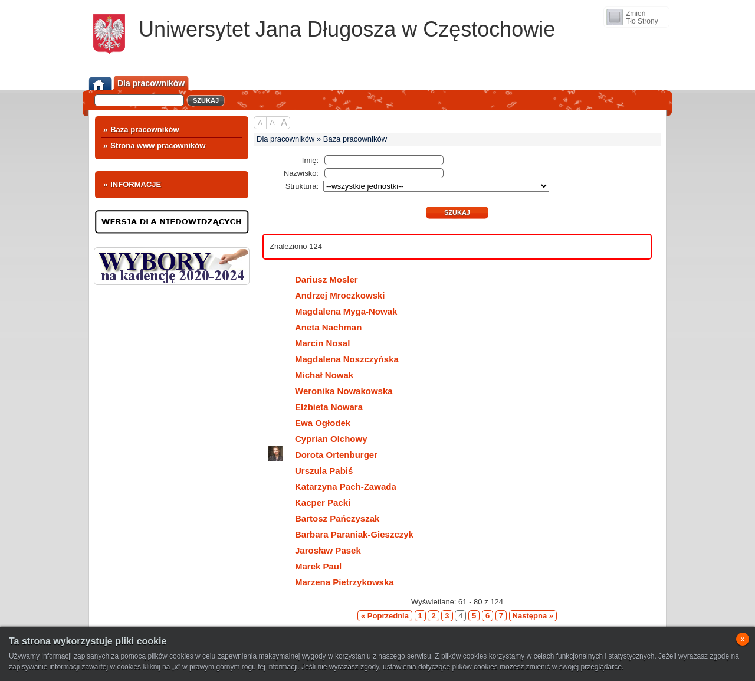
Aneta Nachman (315, 326)
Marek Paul (305, 565)
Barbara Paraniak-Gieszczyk (340, 533)
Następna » (533, 615)
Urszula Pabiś (310, 469)
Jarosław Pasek (314, 549)
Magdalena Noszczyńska (333, 358)
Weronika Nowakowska (330, 390)
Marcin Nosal (309, 342)
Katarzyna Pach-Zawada (332, 485)
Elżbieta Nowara (315, 406)
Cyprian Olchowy (317, 437)
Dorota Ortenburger (323, 454)
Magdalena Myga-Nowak (332, 310)
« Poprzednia (385, 615)
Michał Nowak (310, 374)
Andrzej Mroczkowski (326, 294)
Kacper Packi (309, 501)
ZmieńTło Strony (642, 17)
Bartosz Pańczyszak (323, 517)
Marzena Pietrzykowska (331, 581)
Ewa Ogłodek (309, 421)
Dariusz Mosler (313, 278)
